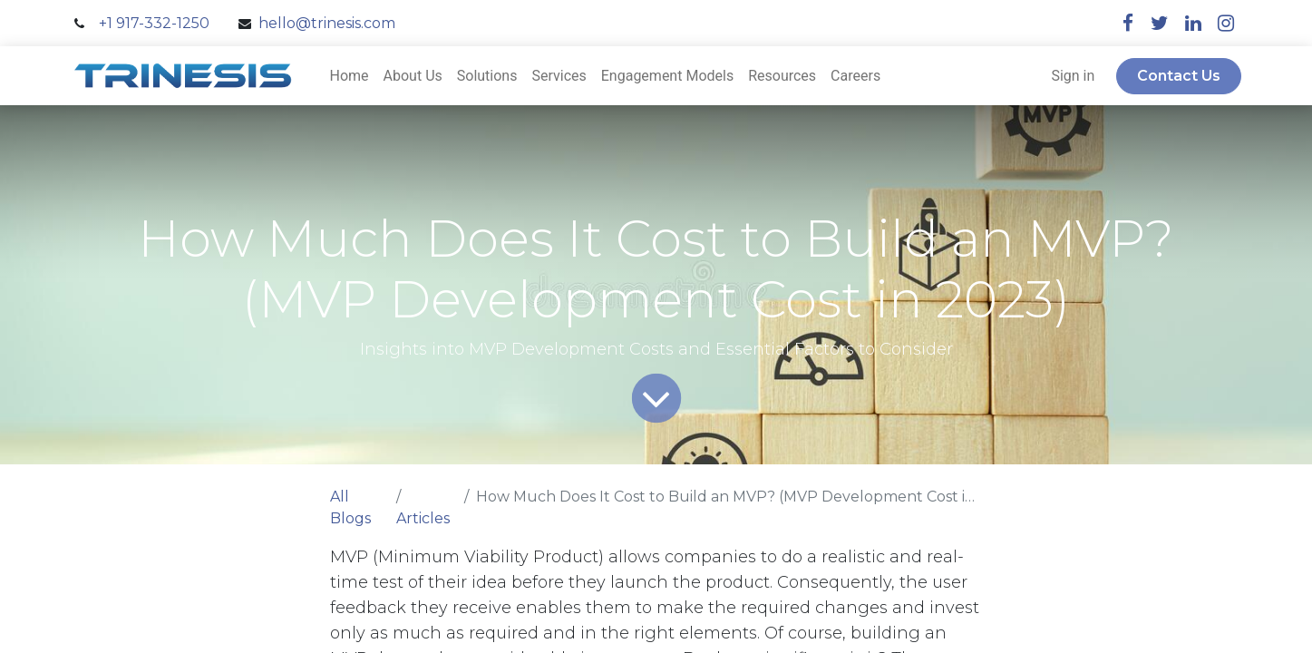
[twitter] (1159, 23)
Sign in (1072, 75)
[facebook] (1128, 23)
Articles (423, 518)
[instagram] (1226, 23)
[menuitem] (349, 76)
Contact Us (1178, 75)
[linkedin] (1193, 23)
